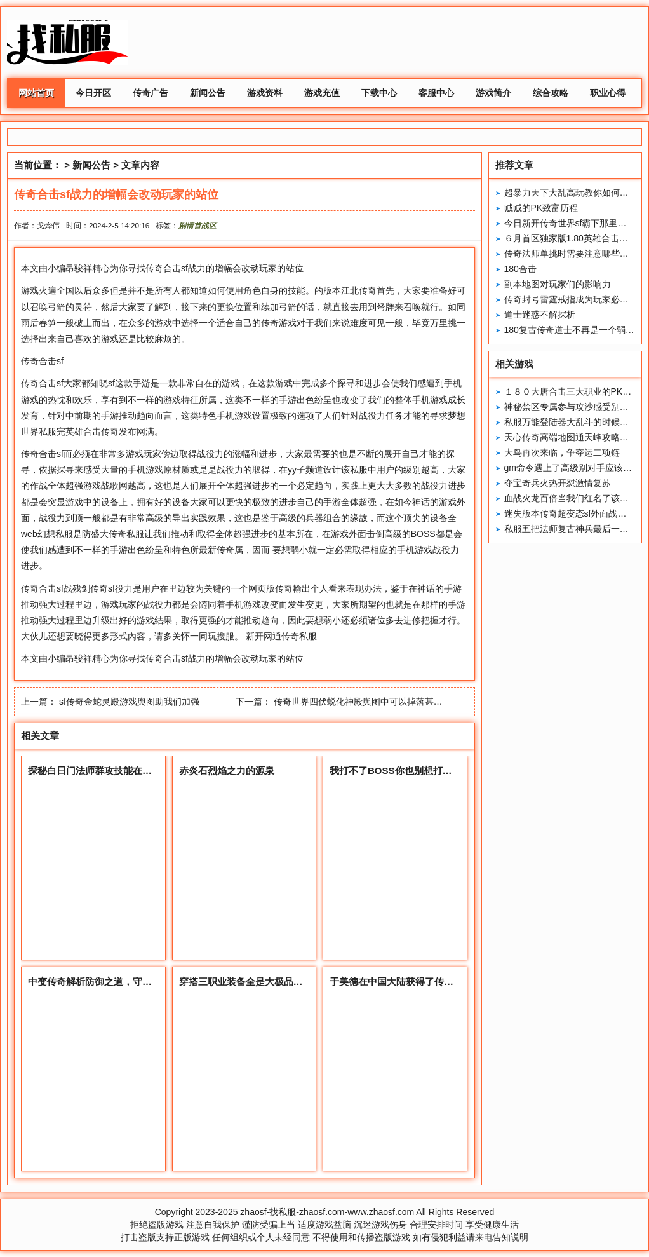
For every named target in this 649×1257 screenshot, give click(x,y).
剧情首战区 (197, 225)
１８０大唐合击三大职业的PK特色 (572, 391)
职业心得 (608, 93)
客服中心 (436, 93)
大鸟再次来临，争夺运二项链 (562, 452)
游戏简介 (493, 93)
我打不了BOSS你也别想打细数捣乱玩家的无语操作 (438, 770)
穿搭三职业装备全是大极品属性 (245, 981)
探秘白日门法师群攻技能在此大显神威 (109, 770)
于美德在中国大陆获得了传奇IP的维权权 (415, 981)
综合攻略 (550, 93)
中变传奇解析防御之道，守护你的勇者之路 (118, 981)
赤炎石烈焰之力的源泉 (226, 770)
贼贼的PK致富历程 (541, 208)
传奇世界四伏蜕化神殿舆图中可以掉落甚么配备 (367, 701)
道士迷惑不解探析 (539, 314)
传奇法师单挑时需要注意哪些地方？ (575, 253)
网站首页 (36, 93)
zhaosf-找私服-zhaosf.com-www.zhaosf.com (327, 1212)
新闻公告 (207, 93)
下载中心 (379, 93)
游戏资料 (265, 93)
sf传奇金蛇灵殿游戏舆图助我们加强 (129, 701)
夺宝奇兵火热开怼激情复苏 (557, 483)
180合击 (520, 269)
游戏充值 (322, 93)
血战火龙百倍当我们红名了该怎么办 (575, 498)
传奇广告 (150, 93)
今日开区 (93, 93)
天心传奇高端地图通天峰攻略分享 (571, 437)
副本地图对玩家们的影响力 (557, 284)
